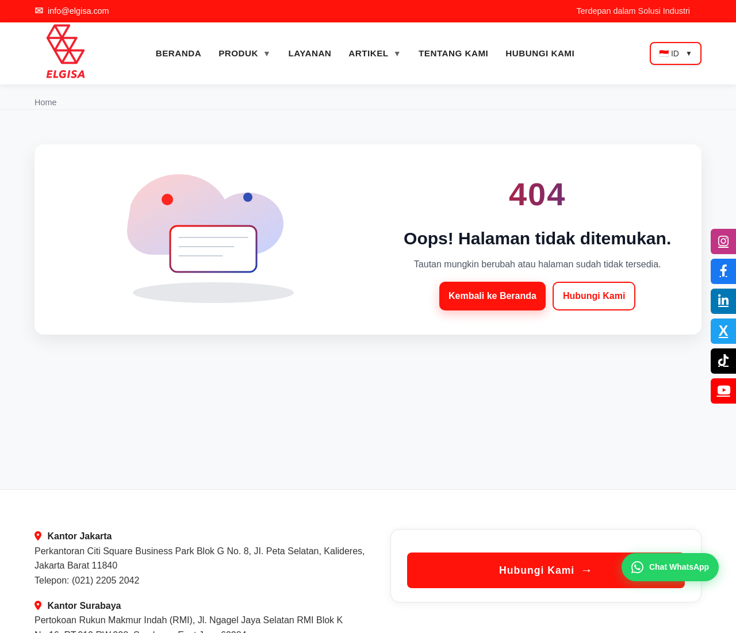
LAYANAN (309, 53)
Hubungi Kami (594, 296)
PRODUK (238, 53)
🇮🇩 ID (675, 53)
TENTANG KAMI (453, 53)
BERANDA (178, 53)
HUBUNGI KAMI (539, 53)
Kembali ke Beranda (492, 296)
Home (45, 102)
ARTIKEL (368, 53)
